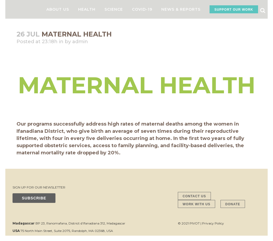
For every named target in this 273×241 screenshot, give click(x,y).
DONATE (232, 204)
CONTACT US (194, 196)
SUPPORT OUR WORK (233, 9)
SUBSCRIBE (34, 198)
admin (80, 42)
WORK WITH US (196, 204)
